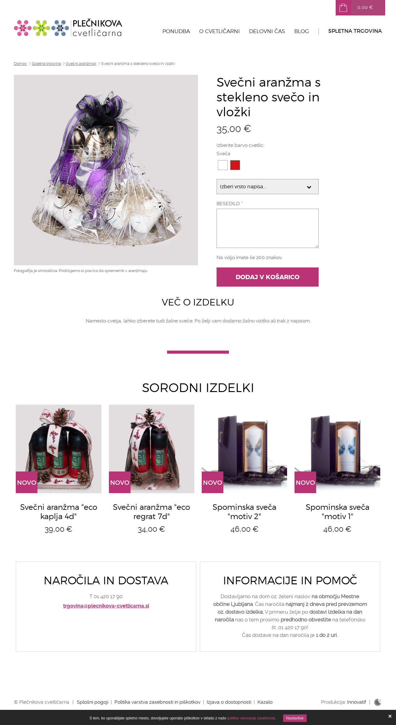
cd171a (235, 165)
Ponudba (176, 31)
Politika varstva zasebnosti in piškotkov (157, 702)
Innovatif (356, 702)
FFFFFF (223, 165)
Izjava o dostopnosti (229, 702)
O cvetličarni (219, 31)
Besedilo (228, 204)
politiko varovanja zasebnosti (251, 718)
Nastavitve (294, 718)
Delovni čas (267, 31)
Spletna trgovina (355, 31)
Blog (301, 31)
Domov (20, 64)
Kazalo (265, 702)
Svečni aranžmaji (81, 64)
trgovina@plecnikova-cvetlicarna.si (106, 606)
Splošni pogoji (92, 702)
